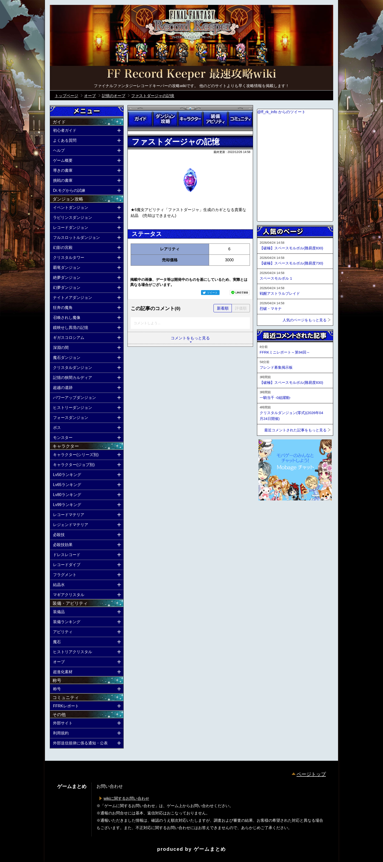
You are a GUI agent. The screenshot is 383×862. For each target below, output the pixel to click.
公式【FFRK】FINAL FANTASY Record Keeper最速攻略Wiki (191, 74)
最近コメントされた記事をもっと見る (295, 430)
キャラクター (190, 119)
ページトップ (311, 774)
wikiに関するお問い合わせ (126, 798)
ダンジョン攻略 (165, 119)
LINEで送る (240, 292)
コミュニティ (240, 119)
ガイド (140, 119)
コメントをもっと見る (190, 338)
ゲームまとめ (210, 849)
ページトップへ (269, 513)
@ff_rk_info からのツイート (281, 112)
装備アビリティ (215, 119)
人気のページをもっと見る (305, 320)
